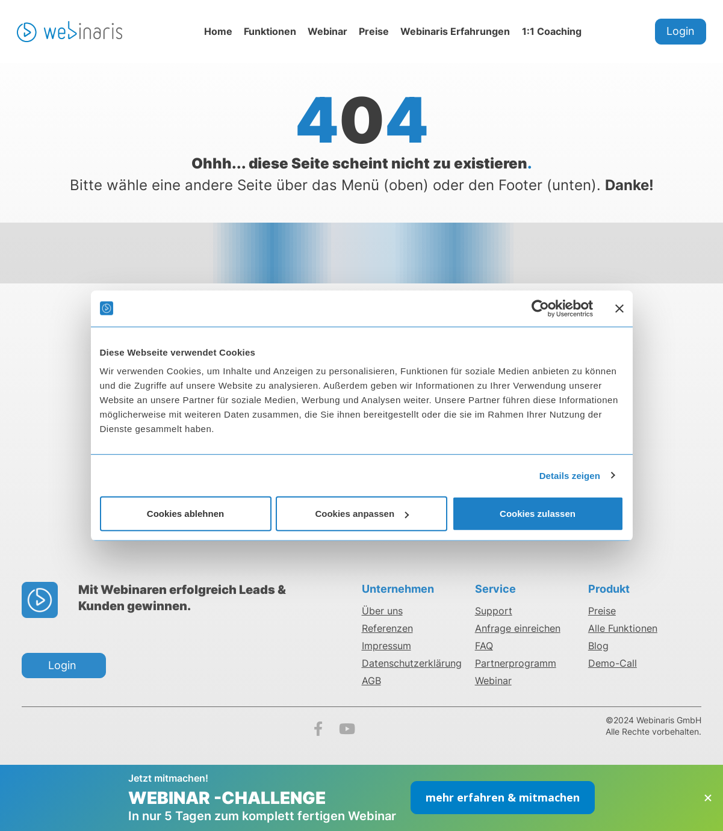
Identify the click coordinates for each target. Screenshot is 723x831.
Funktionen (270, 31)
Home (218, 31)
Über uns (382, 611)
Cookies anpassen (362, 513)
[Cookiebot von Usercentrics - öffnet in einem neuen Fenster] (540, 308)
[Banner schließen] (619, 308)
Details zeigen (569, 475)
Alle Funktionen (622, 628)
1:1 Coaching (552, 31)
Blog (598, 646)
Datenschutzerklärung (412, 663)
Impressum (386, 646)
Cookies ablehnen (185, 513)
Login (680, 31)
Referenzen (387, 628)
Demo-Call (612, 663)
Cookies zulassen (538, 513)
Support (493, 611)
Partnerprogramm (515, 663)
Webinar (327, 31)
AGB (371, 681)
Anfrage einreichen (517, 628)
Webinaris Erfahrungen (455, 31)
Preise (374, 31)
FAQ (484, 646)
